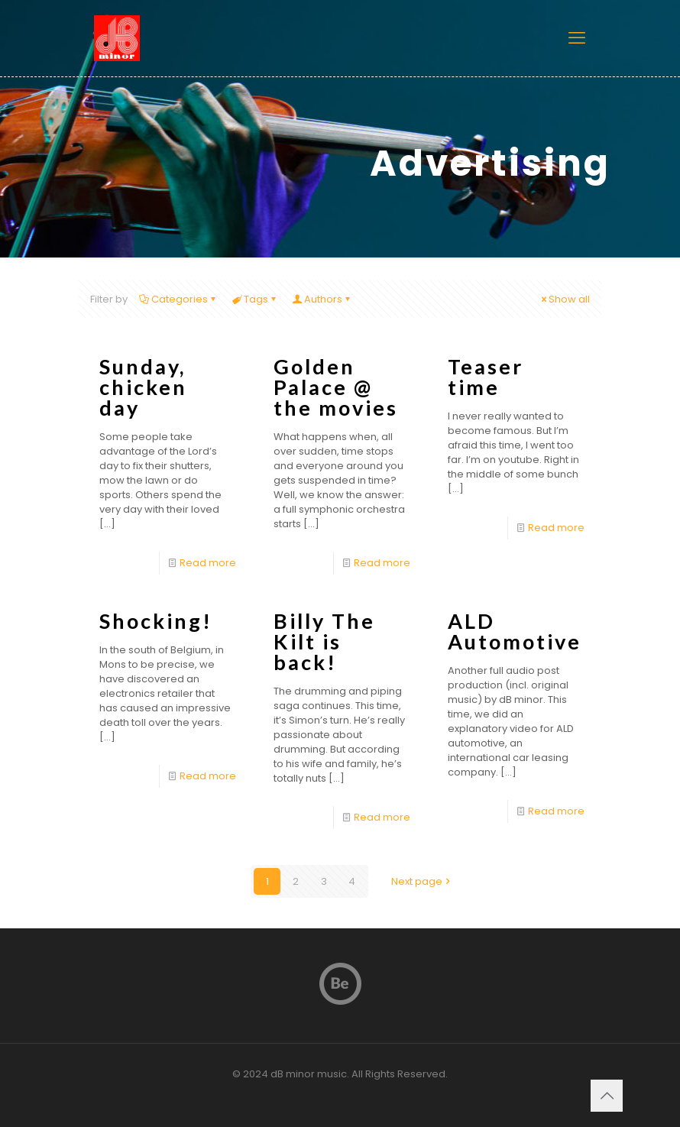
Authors (322, 299)
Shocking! (155, 620)
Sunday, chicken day (143, 387)
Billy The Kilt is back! (324, 641)
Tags (255, 299)
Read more (208, 562)
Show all (564, 299)
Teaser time (485, 377)
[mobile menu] (577, 38)
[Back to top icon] (607, 1096)
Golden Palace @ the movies (336, 387)
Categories (178, 299)
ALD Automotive (514, 631)
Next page (421, 881)
